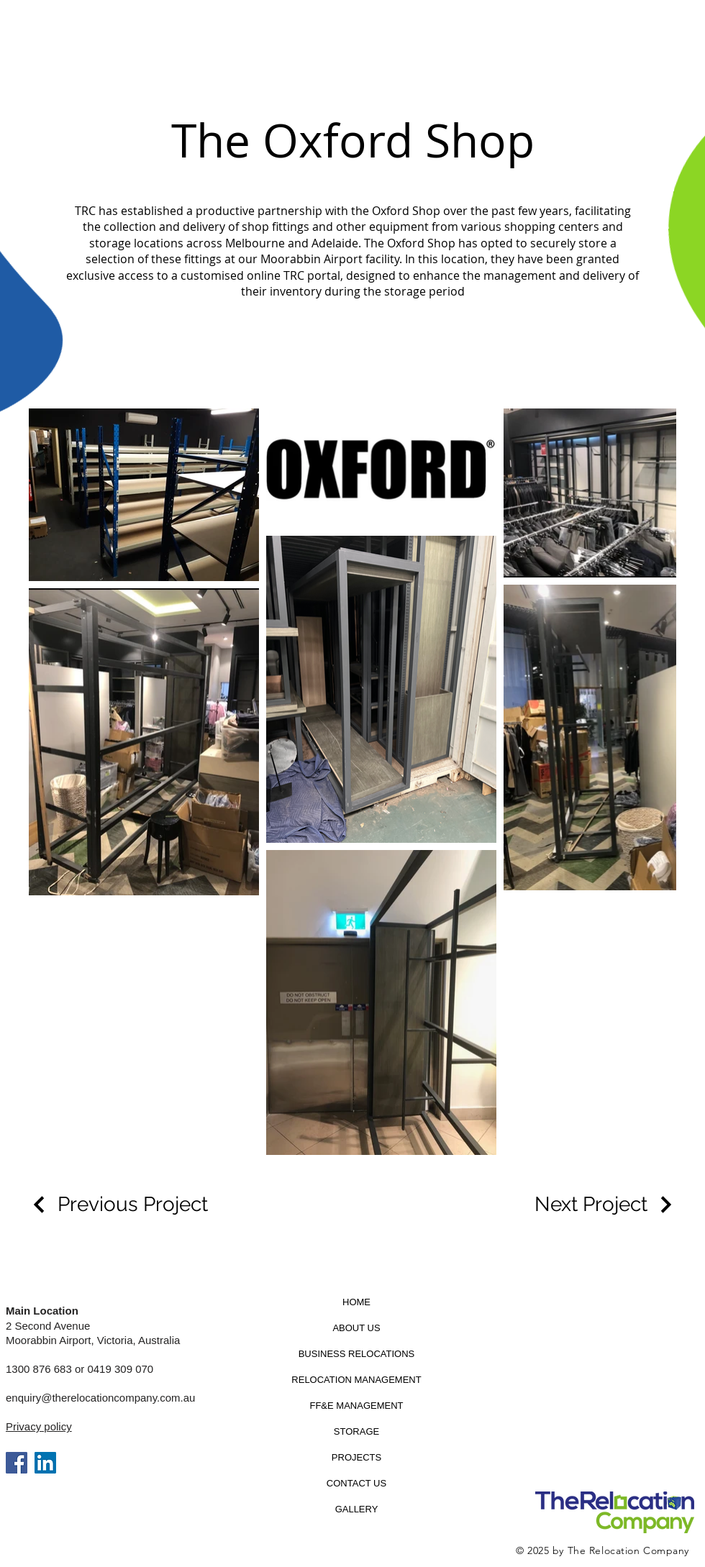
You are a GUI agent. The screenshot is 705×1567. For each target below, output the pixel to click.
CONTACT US (356, 1483)
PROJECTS (356, 1457)
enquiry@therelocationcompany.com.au (100, 1398)
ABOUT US (356, 1327)
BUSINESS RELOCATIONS (357, 1353)
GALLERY (356, 1509)
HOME (356, 1302)
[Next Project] (605, 1204)
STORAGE (356, 1431)
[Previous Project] (118, 1204)
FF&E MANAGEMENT (356, 1405)
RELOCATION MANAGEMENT (356, 1379)
